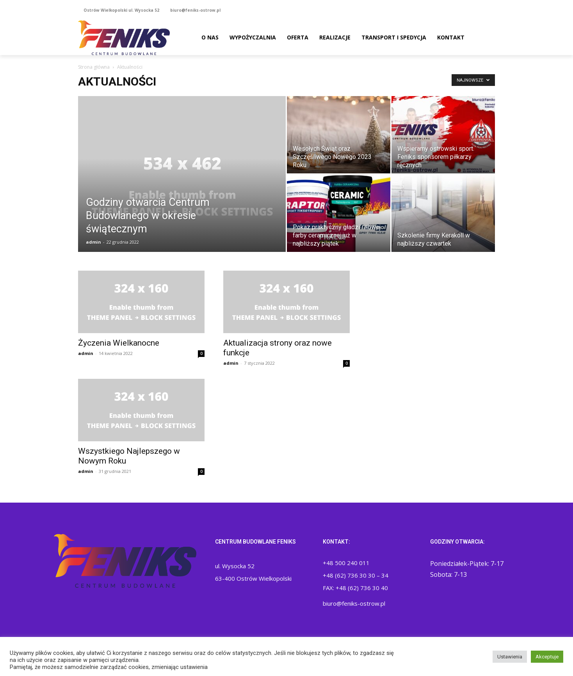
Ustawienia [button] (509, 657)
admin (93, 242)
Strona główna (94, 67)
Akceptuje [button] (547, 657)
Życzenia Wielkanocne (118, 343)
